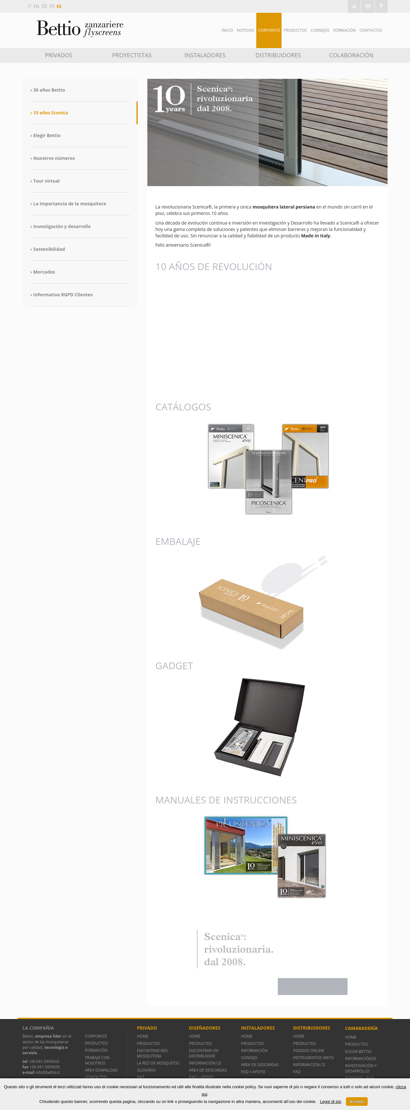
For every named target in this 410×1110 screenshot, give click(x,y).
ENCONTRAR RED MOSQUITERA (152, 1053)
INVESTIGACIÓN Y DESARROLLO (360, 1068)
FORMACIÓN (96, 1050)
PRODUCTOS (96, 1043)
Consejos (320, 30)
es (59, 6)
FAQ (140, 1077)
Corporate (269, 30)
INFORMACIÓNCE (360, 1058)
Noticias (245, 30)
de (44, 6)
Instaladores (205, 55)
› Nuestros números (52, 158)
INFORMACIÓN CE (205, 1063)
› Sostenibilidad (47, 249)
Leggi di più (330, 1101)
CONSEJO (249, 1057)
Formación (344, 30)
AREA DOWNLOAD (101, 1070)
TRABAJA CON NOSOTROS (97, 1060)
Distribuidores (278, 55)
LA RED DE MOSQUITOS (158, 1063)
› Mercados (42, 272)
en (36, 6)
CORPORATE (96, 1036)
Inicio (227, 30)
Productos (295, 30)
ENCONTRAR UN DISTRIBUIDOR (203, 1053)
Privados (58, 55)
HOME (142, 1036)
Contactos (371, 30)
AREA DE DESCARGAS (208, 1070)
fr (51, 6)
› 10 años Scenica (49, 113)
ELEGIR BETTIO (358, 1051)
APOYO (207, 1077)
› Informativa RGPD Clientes (61, 295)
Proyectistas (132, 55)
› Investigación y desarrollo (60, 226)
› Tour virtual (45, 181)
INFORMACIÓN (255, 1050)
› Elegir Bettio (45, 135)
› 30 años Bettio (47, 90)
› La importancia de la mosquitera (68, 204)
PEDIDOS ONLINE (308, 1050)
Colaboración (351, 55)
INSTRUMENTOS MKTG (313, 1057)
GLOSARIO (146, 1070)
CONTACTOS (96, 1077)
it (29, 6)
